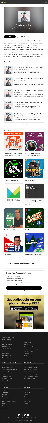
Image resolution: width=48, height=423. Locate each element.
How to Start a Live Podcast (30, 367)
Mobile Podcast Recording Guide (31, 374)
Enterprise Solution (6, 344)
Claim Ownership (31, 31)
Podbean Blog (27, 392)
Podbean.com (29, 420)
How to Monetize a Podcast (30, 369)
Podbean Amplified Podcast (8, 401)
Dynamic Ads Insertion (7, 367)
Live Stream (5, 351)
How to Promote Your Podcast (31, 371)
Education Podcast (28, 351)
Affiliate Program (28, 401)
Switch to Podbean (6, 380)
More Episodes (24, 124)
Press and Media (28, 396)
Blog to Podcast (6, 374)
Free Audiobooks (28, 358)
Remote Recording (6, 355)
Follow (10, 36)
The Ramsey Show (29, 180)
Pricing (3, 341)
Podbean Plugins (6, 383)
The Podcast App (6, 348)
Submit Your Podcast (7, 378)
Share (23, 36)
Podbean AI (5, 357)
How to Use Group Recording (30, 376)
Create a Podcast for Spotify (30, 349)
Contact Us (26, 403)
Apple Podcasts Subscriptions (9, 369)
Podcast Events (6, 396)
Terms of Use (25, 417)
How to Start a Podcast (29, 365)
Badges (4, 403)
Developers (5, 408)
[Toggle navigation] (46, 2)
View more (19, 56)
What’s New (5, 392)
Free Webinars (5, 394)
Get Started (24, 288)
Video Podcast (27, 342)
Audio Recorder (6, 353)
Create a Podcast (28, 340)
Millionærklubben (29, 205)
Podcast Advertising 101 (29, 378)
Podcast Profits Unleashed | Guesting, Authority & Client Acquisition (32, 154)
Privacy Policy (9, 417)
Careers (26, 394)
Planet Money (28, 229)
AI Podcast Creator (6, 371)
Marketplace (7, 205)
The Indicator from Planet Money (33, 254)
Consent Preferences (35, 417)
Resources (4, 405)
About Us (26, 390)
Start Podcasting (28, 344)
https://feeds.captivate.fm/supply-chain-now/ (24, 28)
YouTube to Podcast (7, 376)
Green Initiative (27, 399)
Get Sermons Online (28, 355)
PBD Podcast (7, 254)
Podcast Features (6, 339)
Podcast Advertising (6, 365)
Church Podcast (27, 353)
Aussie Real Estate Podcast (11, 180)
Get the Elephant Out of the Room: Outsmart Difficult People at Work (13, 154)
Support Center (5, 390)
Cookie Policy (17, 417)
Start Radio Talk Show (29, 346)
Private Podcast (6, 346)
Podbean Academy (6, 399)
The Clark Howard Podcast (11, 229)
